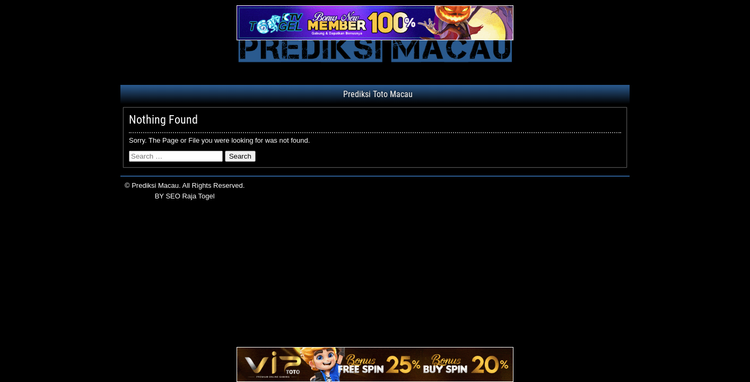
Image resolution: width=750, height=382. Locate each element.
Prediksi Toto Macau (378, 94)
